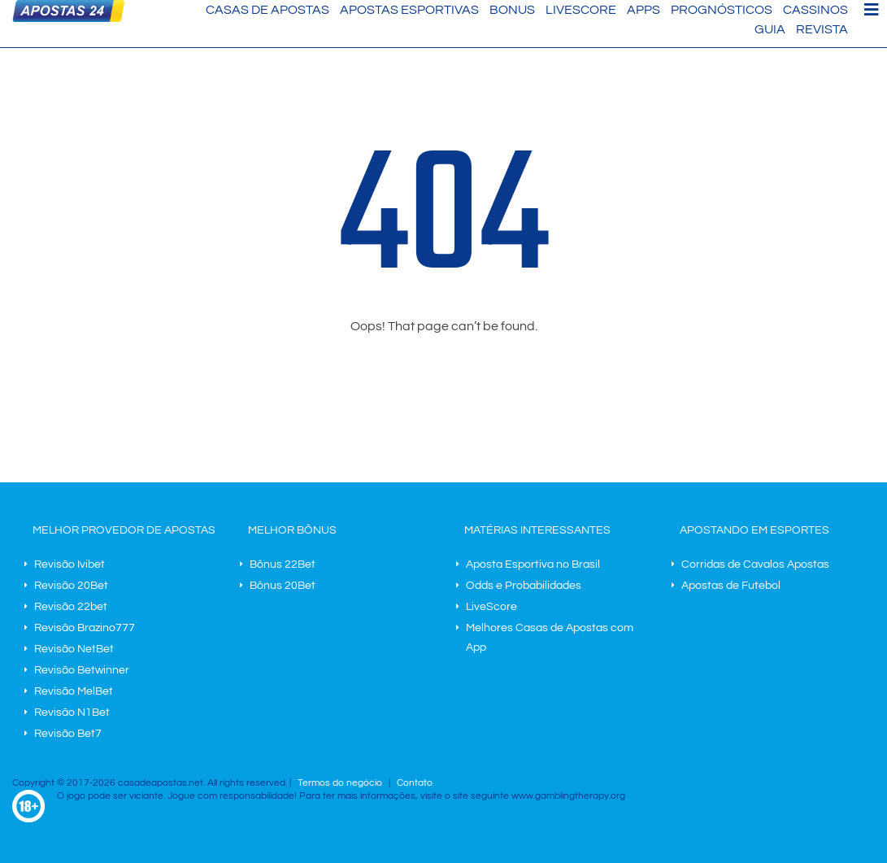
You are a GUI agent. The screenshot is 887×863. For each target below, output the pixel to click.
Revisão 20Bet (71, 585)
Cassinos (815, 9)
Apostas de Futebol (730, 585)
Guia (769, 29)
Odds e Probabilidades (523, 585)
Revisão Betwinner (81, 670)
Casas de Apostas (267, 9)
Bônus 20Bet (282, 585)
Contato (415, 783)
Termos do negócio (340, 783)
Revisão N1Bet (72, 712)
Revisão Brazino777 (84, 628)
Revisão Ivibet (69, 564)
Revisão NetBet (74, 649)
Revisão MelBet (73, 691)
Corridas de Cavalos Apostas (755, 564)
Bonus (512, 9)
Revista (822, 29)
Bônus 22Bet (282, 564)
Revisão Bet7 (68, 733)
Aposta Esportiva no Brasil (533, 564)
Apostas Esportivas (409, 9)
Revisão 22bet (70, 606)
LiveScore (581, 9)
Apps (643, 9)
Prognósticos (721, 9)
